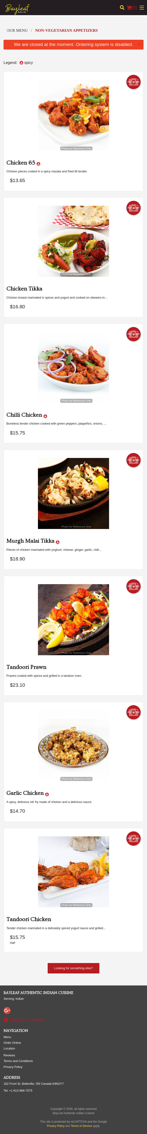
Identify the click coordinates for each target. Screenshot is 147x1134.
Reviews (9, 1055)
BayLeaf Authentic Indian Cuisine (38, 993)
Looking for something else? (73, 968)
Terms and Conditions (18, 1061)
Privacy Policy (13, 1067)
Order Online (12, 1042)
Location (9, 1048)
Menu (7, 1037)
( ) (132, 7)
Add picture (134, 82)
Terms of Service (81, 1126)
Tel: (18, 1090)
